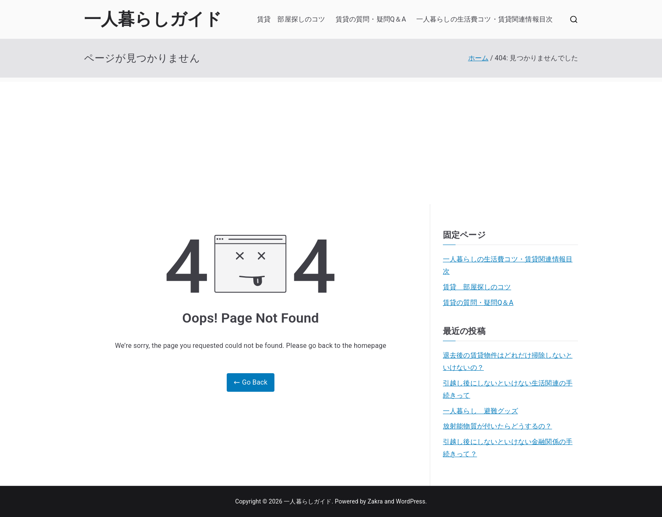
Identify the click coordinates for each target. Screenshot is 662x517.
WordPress (410, 501)
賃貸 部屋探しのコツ (291, 19)
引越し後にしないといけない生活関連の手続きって (507, 389)
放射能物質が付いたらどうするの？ (497, 426)
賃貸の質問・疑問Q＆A (371, 19)
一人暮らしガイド (153, 19)
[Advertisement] (331, 141)
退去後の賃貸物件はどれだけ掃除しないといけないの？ (507, 361)
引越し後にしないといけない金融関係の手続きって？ (507, 448)
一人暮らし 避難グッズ (480, 411)
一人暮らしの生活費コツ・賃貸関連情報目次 (484, 19)
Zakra (375, 501)
